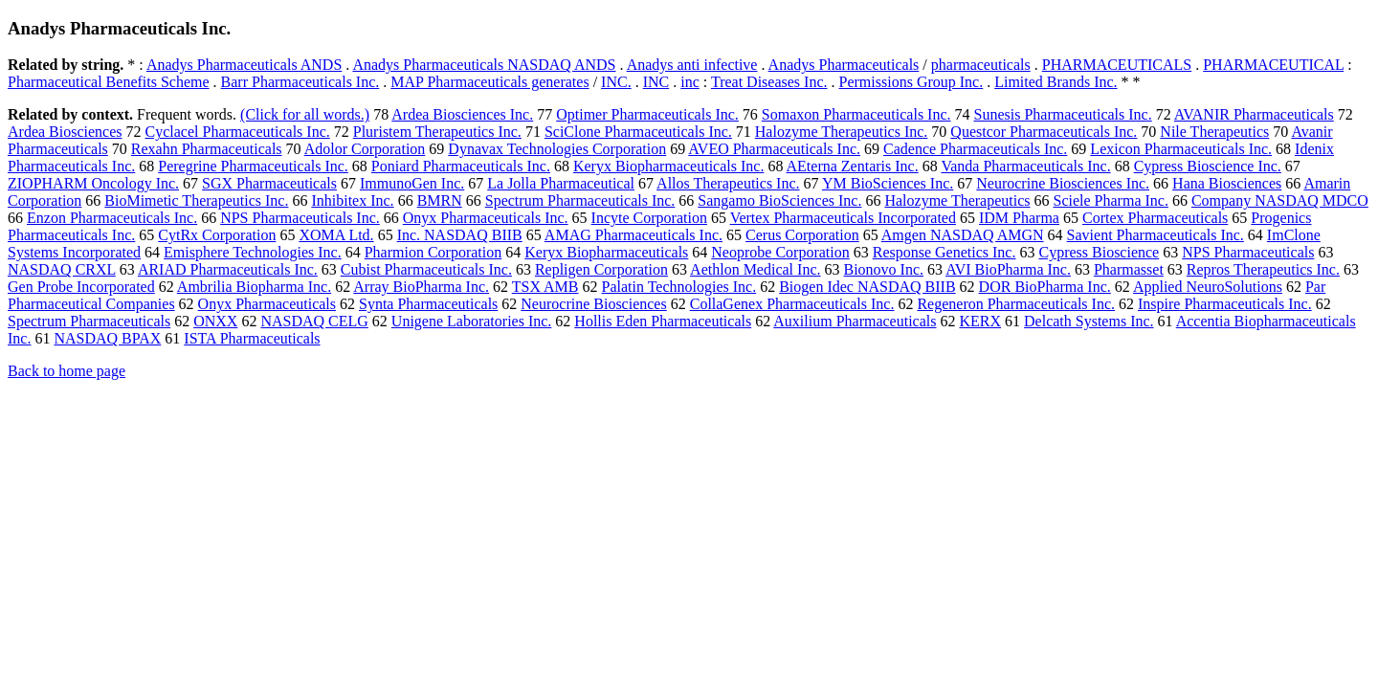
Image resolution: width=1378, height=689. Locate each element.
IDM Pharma (1019, 218)
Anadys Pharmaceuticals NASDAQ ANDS (483, 64)
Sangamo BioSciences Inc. (779, 200)
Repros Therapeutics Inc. (1263, 269)
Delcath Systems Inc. (1089, 321)
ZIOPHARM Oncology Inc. (93, 183)
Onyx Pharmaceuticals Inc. (485, 218)
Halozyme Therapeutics (957, 200)
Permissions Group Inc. (911, 82)
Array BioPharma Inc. (421, 286)
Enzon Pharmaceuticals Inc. (112, 218)
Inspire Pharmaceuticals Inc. (1225, 304)
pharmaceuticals (981, 64)
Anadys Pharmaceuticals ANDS (244, 64)
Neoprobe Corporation (780, 252)
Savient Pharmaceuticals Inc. (1155, 235)
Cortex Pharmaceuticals (1155, 218)
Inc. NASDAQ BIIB (459, 235)
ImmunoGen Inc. (412, 183)
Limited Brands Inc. (1055, 82)
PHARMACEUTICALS (1116, 64)
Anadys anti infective (692, 64)
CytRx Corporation (217, 235)
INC (656, 82)
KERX (980, 321)
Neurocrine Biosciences (593, 304)
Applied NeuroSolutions (1207, 286)
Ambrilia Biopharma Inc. (254, 286)
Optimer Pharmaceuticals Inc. (647, 114)
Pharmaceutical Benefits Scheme (109, 82)
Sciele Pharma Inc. (1111, 200)
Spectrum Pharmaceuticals (89, 321)
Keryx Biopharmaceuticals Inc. (668, 166)
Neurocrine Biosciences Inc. (1062, 183)
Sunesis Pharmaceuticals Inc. (1063, 114)
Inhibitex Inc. (352, 200)
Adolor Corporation (365, 149)
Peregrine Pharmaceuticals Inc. (253, 166)
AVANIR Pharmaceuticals (1254, 114)
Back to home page (66, 371)
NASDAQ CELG (313, 321)
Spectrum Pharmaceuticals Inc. (580, 200)
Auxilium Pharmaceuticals (854, 321)
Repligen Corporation (601, 269)
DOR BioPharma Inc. (1045, 286)
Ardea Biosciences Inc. (462, 114)
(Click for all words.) (304, 114)
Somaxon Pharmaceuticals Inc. (856, 114)
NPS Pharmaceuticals (1248, 252)
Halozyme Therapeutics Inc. (841, 131)
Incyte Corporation (649, 218)
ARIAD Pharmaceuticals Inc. (228, 269)
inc (690, 82)
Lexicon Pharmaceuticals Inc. (1181, 149)
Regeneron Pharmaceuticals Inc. (1016, 304)
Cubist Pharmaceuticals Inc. (426, 269)
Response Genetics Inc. (944, 252)
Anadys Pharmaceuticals (844, 64)
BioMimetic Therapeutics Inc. (196, 200)
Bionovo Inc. (884, 269)
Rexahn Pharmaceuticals (206, 149)
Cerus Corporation (802, 235)
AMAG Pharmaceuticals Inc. (633, 235)
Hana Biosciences (1226, 183)
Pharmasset (1129, 269)
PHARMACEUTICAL (1273, 64)
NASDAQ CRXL (62, 269)
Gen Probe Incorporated (81, 286)
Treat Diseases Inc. (769, 82)
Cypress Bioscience (1098, 252)
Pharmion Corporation (433, 252)
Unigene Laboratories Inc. (471, 321)
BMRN (439, 200)
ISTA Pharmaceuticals (252, 338)
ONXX (215, 321)
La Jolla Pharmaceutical (560, 183)
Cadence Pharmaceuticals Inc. (975, 149)
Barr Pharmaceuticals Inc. (300, 82)
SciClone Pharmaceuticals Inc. (638, 131)
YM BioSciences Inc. (887, 183)
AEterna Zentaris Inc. (853, 166)
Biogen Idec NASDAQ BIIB (867, 286)
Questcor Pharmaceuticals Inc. (1043, 131)
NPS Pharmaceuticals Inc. (300, 218)
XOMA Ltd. (336, 235)
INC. (616, 82)
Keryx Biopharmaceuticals (606, 252)
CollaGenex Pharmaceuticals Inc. (792, 304)
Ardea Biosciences (65, 131)
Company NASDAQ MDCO (1279, 200)
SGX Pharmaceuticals (269, 183)
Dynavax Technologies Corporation (557, 149)
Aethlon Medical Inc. (755, 269)
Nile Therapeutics (1214, 131)
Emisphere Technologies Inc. (253, 252)
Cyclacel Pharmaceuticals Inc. (237, 131)
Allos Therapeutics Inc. (727, 183)
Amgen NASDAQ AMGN (962, 235)
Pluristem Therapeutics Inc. (437, 131)
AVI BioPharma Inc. (1008, 269)
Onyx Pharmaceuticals (267, 304)
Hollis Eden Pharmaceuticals (662, 321)
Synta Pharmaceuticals (428, 304)
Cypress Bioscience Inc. (1207, 166)
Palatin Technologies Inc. (679, 286)
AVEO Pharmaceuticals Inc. (774, 149)
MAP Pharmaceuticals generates (489, 82)
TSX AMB (545, 286)
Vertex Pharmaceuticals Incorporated (843, 218)
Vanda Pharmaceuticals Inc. (1025, 166)
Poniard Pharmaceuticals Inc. (460, 166)
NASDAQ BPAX (107, 338)
